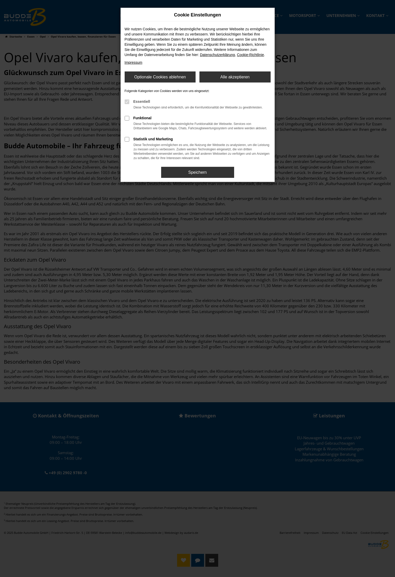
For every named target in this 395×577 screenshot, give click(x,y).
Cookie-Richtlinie (250, 55)
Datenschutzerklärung (217, 55)
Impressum (133, 62)
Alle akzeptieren (235, 77)
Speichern (197, 172)
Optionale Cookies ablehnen (160, 77)
